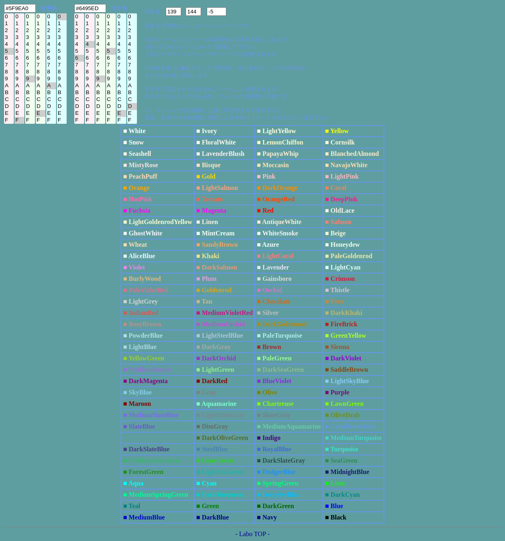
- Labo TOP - (252, 533)
